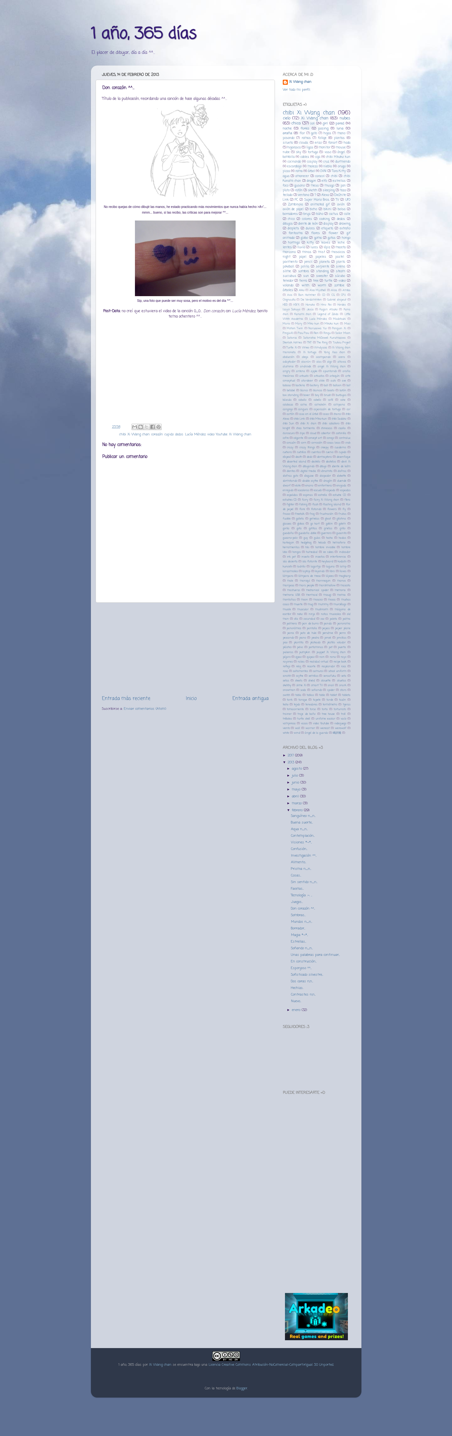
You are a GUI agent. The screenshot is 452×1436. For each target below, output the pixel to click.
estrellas (339, 181)
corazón (157, 434)
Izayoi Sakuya (291, 309)
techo (285, 705)
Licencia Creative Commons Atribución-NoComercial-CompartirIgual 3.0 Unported (271, 1364)
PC (296, 200)
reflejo (286, 666)
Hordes (342, 305)
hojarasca (294, 147)
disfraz (342, 471)
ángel (341, 152)
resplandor (328, 666)
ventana (303, 195)
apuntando (330, 371)
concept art (315, 438)
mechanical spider (317, 590)
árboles (288, 290)
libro (332, 571)
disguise (309, 476)
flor (302, 133)
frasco (286, 514)
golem (342, 524)
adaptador (289, 362)
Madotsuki (339, 319)
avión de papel (293, 209)
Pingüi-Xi (288, 333)
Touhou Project (341, 343)
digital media (308, 471)
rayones (288, 662)
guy (306, 538)
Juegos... (297, 902)
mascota (345, 585)
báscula (287, 400)
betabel (291, 390)
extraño (345, 228)
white (286, 733)
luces (314, 247)
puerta (342, 647)
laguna (330, 567)
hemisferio (339, 543)
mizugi (327, 595)
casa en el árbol (308, 414)
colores (307, 219)
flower (333, 233)
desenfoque (343, 457)
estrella (322, 495)
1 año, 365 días (143, 34)
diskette (341, 476)
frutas (342, 514)
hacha (329, 538)
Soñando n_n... (302, 948)
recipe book (339, 662)
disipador (325, 476)
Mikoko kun (332, 324)
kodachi (342, 562)
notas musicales (331, 614)
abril (296, 796)
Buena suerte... (302, 822)
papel (302, 257)
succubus (289, 276)
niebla (327, 166)
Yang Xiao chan (334, 352)
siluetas (341, 681)
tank (290, 700)
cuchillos (301, 452)
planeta (324, 262)
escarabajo (294, 166)
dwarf (287, 486)
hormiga (294, 242)
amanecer (302, 176)
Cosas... (296, 875)
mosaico (318, 600)
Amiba (346, 290)
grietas (328, 528)
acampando (323, 357)
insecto (305, 557)
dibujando (309, 466)
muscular (303, 609)
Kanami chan (302, 314)
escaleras (303, 490)
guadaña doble (307, 533)
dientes (291, 471)
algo (329, 362)
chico (291, 219)
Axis (289, 295)
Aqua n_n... (299, 829)
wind (297, 733)
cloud (313, 433)
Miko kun (313, 324)
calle (347, 214)
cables (304, 157)
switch (286, 695)
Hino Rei (326, 305)
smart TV (317, 685)
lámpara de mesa (310, 576)
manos (341, 581)
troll (343, 714)
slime (287, 271)
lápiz (327, 247)
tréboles (287, 719)
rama (299, 171)
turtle (328, 281)
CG (333, 295)
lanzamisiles (290, 571)
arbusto (304, 376)
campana (339, 405)
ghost (328, 519)
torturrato (340, 709)
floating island (332, 505)
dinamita (326, 471)
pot (330, 647)
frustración (326, 514)
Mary (298, 324)
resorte (311, 666)
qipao (298, 657)
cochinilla (341, 433)
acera (341, 357)
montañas (289, 600)
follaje (322, 138)
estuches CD (290, 500)
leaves (325, 242)
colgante (298, 438)
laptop (306, 571)
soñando (316, 690)
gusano (299, 185)
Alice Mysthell (318, 290)
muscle (287, 609)
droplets (293, 228)
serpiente (322, 266)
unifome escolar (325, 719)
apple (314, 371)
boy (317, 395)
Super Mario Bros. (316, 200)
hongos (297, 552)
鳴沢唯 (337, 733)
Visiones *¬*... (301, 842)
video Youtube (217, 434)
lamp (343, 567)
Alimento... (298, 862)
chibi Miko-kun (318, 419)
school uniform (337, 671)
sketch (312, 190)
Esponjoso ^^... (301, 968)
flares (315, 233)
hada (347, 143)
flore (302, 509)
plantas (339, 138)
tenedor (288, 281)
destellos (331, 462)
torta (325, 709)
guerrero (326, 533)
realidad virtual (319, 662)
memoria (340, 590)
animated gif (320, 204)
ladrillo (301, 567)
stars (343, 690)
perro (342, 633)
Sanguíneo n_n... (303, 816)
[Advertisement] (185, 649)
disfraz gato (290, 476)
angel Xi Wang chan (332, 367)
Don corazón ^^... (303, 908)
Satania (292, 338)
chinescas (326, 428)
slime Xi (301, 685)
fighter (290, 505)
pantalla (312, 628)
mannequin (323, 581)
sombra (303, 271)
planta (340, 262)
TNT (309, 343)
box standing (291, 395)
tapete (317, 700)
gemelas (314, 519)
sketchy (287, 685)
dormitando (290, 481)
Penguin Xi (339, 328)
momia (341, 595)
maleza (313, 166)
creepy (325, 447)
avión (341, 204)
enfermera (325, 486)
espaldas (292, 495)
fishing (303, 505)
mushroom (321, 609)
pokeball (288, 266)
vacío (343, 719)
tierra (303, 281)
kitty (310, 242)
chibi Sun (288, 424)
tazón (342, 700)
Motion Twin (295, 328)
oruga (342, 166)
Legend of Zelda (328, 314)
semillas (313, 676)
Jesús (310, 309)
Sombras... (298, 915)
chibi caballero (330, 424)
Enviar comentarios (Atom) (145, 708)
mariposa (288, 585)
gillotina (341, 519)
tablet (333, 695)
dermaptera (324, 457)
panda (328, 624)
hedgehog (306, 543)
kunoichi (287, 567)
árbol (311, 171)
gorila (286, 528)
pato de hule (308, 633)
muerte (298, 604)
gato (314, 133)
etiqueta (327, 228)
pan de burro (310, 624)
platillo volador (336, 642)
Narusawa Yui (317, 328)
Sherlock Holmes (292, 343)
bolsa (341, 209)
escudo (318, 490)
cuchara (287, 452)
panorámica (294, 628)
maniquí (305, 581)
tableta (346, 695)
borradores (290, 214)
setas (286, 681)
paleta (333, 619)
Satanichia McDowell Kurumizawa (324, 338)
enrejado (288, 490)
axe (344, 381)
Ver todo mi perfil (296, 89)
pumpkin (304, 652)
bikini (328, 209)
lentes (287, 247)
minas (306, 252)
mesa (315, 185)
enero (297, 1010)
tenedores (311, 705)
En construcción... (303, 961)
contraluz (344, 438)
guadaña (288, 533)
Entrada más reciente (126, 698)
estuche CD (339, 495)
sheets (298, 681)
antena (300, 371)
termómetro (330, 705)
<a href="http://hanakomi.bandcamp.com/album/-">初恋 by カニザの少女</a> (316, 1237)
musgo (329, 185)
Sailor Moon (342, 333)
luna (340, 128)
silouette (326, 681)
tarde (329, 700)
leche (341, 242)
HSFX (296, 305)
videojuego (340, 723)
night (286, 257)
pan (343, 185)
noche (287, 128)
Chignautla (289, 300)
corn (303, 443)
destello (315, 462)
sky (298, 152)
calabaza (288, 405)
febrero (298, 810)
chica (296, 123)
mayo (297, 789)
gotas (332, 238)
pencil (308, 262)
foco (285, 185)
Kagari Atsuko (328, 309)
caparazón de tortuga (327, 409)
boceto (330, 390)
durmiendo (342, 161)
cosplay (312, 161)
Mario (286, 324)
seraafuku (329, 676)
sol (312, 123)
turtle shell (303, 719)
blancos (317, 390)
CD (323, 295)
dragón (327, 481)
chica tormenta (305, 428)
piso (285, 642)
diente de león (308, 223)
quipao (311, 657)
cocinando (294, 161)
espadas (345, 490)
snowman (289, 690)
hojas (327, 133)
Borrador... (298, 928)
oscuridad (309, 619)
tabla (298, 695)
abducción (288, 357)
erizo (318, 143)
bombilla (289, 157)
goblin (329, 524)
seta (343, 676)
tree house (328, 714)
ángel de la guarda (316, 733)
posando (288, 138)
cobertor (326, 433)
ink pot (291, 557)
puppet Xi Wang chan (331, 652)
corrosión (316, 443)
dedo (309, 457)
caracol (320, 176)
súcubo (340, 276)
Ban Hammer (307, 295)
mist (321, 252)
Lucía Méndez (195, 434)
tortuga (313, 152)
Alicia (334, 290)
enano (309, 486)
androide (305, 367)
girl (325, 123)
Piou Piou (303, 333)
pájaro (287, 657)
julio (295, 775)
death (298, 457)
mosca (332, 600)
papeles (320, 257)
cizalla (342, 428)
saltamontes (300, 671)
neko (300, 614)
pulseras (288, 652)
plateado (315, 642)
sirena (340, 266)
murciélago (339, 604)
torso (313, 709)
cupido (169, 434)
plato (286, 190)
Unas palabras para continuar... (315, 954)
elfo (324, 181)
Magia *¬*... (299, 935)
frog (312, 514)
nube (286, 152)
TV (337, 200)
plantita (299, 642)
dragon (311, 181)
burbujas (341, 395)
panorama (343, 624)
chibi (334, 176)
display (328, 223)
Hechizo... (297, 988)
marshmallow (327, 585)
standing (322, 271)
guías (317, 538)
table (322, 695)
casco (326, 414)
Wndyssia (320, 348)
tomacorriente (295, 709)
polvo (300, 647)
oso (322, 619)
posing (323, 128)
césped (287, 457)
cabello (317, 400)
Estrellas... (298, 941)
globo (304, 238)
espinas (308, 495)
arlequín (335, 376)
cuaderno (340, 447)
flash (315, 505)
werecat (325, 728)
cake (342, 400)
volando (288, 285)
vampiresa (289, 723)
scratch (287, 676)
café (330, 400)
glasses (287, 524)
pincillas (341, 638)
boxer (307, 395)
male (290, 581)
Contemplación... (303, 835)
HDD (285, 305)
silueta (288, 143)
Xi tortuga (310, 352)
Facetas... (297, 888)
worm (322, 285)
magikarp (344, 576)
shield (311, 681)
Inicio (191, 698)
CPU (343, 295)
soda (303, 690)
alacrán (306, 362)
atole (322, 381)
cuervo (329, 452)
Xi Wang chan (240, 434)
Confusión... (299, 849)
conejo (330, 438)
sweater (322, 276)
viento (286, 728)
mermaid (311, 595)
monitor (324, 147)
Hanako (310, 305)
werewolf (340, 728)
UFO (347, 200)
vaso (328, 152)
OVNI (323, 171)
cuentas (316, 452)
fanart (332, 143)
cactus (333, 214)
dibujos (288, 223)
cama (303, 405)
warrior (310, 728)
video (342, 281)
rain (322, 657)
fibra (347, 500)
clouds (303, 143)
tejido (297, 705)
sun (306, 276)
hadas (342, 538)
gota (299, 528)
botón (343, 390)
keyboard (327, 562)
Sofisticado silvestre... (307, 974)
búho (319, 214)
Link (286, 200)
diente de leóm (341, 466)
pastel (339, 257)
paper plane (342, 628)
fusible (287, 519)
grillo (342, 528)
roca (343, 666)
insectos (320, 557)
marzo (297, 803)
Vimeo (305, 348)
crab (347, 443)
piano (302, 638)
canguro (303, 409)
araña (287, 133)
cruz (326, 161)
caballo (302, 400)
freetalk (299, 514)
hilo (307, 547)
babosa (287, 385)
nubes (345, 118)
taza (343, 190)
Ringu (327, 333)
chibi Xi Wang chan (134, 434)
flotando (316, 509)
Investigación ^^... (303, 855)
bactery (314, 385)
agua (286, 176)
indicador (344, 552)
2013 (291, 762)
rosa (285, 671)
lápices (330, 576)
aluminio (288, 367)
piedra (315, 638)
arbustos (319, 376)
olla (296, 619)
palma (346, 619)
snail (331, 685)
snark (342, 685)
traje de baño (306, 714)
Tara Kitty (339, 171)
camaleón (320, 405)
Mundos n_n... (301, 921)
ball (326, 385)
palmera (292, 624)
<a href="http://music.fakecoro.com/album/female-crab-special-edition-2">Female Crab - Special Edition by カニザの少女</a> (316, 1144)
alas (318, 362)
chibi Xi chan (308, 424)
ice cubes (328, 552)
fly (344, 509)
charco (337, 414)
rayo (343, 657)
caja (317, 157)
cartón (290, 414)
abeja (305, 357)
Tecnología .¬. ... (301, 895)
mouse (341, 147)
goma (318, 238)
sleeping (329, 190)
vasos (304, 723)
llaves (343, 571)
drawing (344, 223)
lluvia (301, 247)
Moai (347, 324)
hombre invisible (325, 547)
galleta (300, 519)
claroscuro (289, 433)
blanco (304, 390)
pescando (288, 638)
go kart (315, 524)
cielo (286, 118)
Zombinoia (295, 204)
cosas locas (333, 443)
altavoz (342, 362)
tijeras (346, 705)
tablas (310, 695)
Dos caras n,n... (302, 981)
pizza (286, 171)
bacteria (300, 385)
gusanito (341, 533)
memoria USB (291, 595)
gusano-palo (290, 538)
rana (333, 657)
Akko (301, 290)
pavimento (290, 262)
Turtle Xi (292, 348)
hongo (346, 238)
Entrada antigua (250, 698)
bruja (307, 214)
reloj (298, 666)
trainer (287, 714)
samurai (318, 671)
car (348, 409)
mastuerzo (293, 590)
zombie (339, 285)
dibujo (323, 466)
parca (290, 633)
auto (333, 381)
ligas (309, 147)
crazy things (307, 447)
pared (340, 123)
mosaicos (338, 252)
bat (348, 385)
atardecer (307, 381)
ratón (299, 190)
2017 (291, 755)
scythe (299, 676)
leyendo (320, 571)
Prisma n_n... (301, 868)
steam (340, 271)
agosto (297, 768)
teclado (288, 195)
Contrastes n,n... (303, 994)
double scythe (310, 481)
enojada (341, 486)
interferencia (338, 557)
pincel (327, 638)
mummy (323, 604)
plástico (287, 647)
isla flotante (309, 562)
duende (341, 481)
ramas (306, 138)
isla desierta (290, 562)
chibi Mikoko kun (338, 157)
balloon (337, 385)
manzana (289, 252)
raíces (301, 662)
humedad (311, 552)
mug (310, 604)
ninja (312, 614)
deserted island (296, 462)
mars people (306, 585)
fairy (305, 500)
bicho (313, 209)
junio (296, 782)
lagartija (316, 567)
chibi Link (299, 419)
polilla (305, 266)
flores (305, 128)
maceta (341, 247)
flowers (332, 509)
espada (330, 490)
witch (306, 285)
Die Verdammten (311, 300)
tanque (303, 700)
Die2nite (340, 195)
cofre (286, 438)
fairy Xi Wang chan (326, 500)
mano (341, 133)
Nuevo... (296, 1001)
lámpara (288, 576)
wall (297, 728)
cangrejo (288, 409)
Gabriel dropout (336, 300)
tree (316, 281)
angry (286, 371)
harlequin (288, 543)
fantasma (296, 233)
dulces (310, 228)
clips (302, 433)
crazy (290, 447)
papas (326, 628)
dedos (179, 434)
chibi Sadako (339, 419)
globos (300, 524)
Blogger (242, 1388)
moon (304, 600)
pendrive (327, 633)
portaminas (316, 647)
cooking (324, 219)
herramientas (291, 547)
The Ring (322, 343)
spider (331, 690)
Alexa (325, 195)
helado (322, 543)
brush (327, 395)
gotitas (313, 528)
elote (298, 486)
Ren (316, 333)
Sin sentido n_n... (304, 882)
